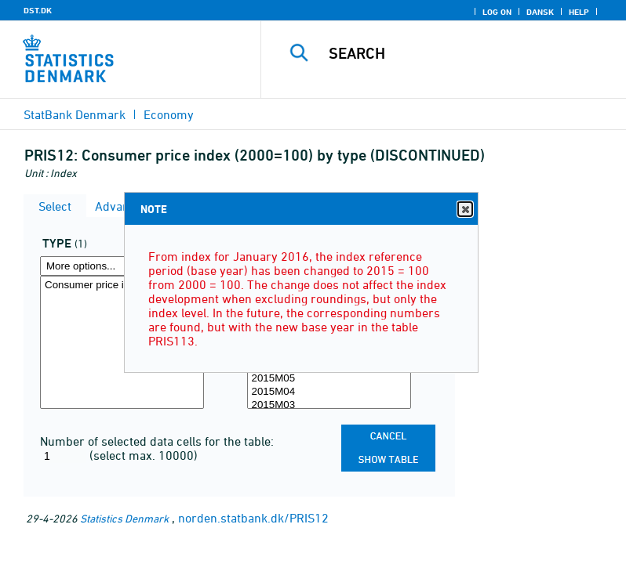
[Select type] (122, 342)
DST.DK (38, 10)
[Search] (467, 53)
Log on (496, 11)
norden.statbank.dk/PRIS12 (253, 518)
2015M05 (329, 378)
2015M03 (329, 405)
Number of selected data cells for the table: (157, 441)
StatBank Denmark (75, 114)
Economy (169, 114)
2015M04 (329, 392)
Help (579, 11)
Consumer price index (122, 285)
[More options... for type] (122, 266)
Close (464, 209)
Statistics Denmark (124, 518)
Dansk (540, 11)
